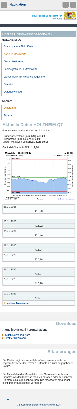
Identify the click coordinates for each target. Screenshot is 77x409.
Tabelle (8, 115)
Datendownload (13, 91)
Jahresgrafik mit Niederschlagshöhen (25, 76)
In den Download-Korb (17, 335)
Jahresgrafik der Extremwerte (20, 69)
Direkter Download (15, 338)
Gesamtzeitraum (13, 61)
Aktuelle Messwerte (15, 54)
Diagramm (10, 107)
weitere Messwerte (18, 303)
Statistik (8, 84)
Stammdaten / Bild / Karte (18, 46)
